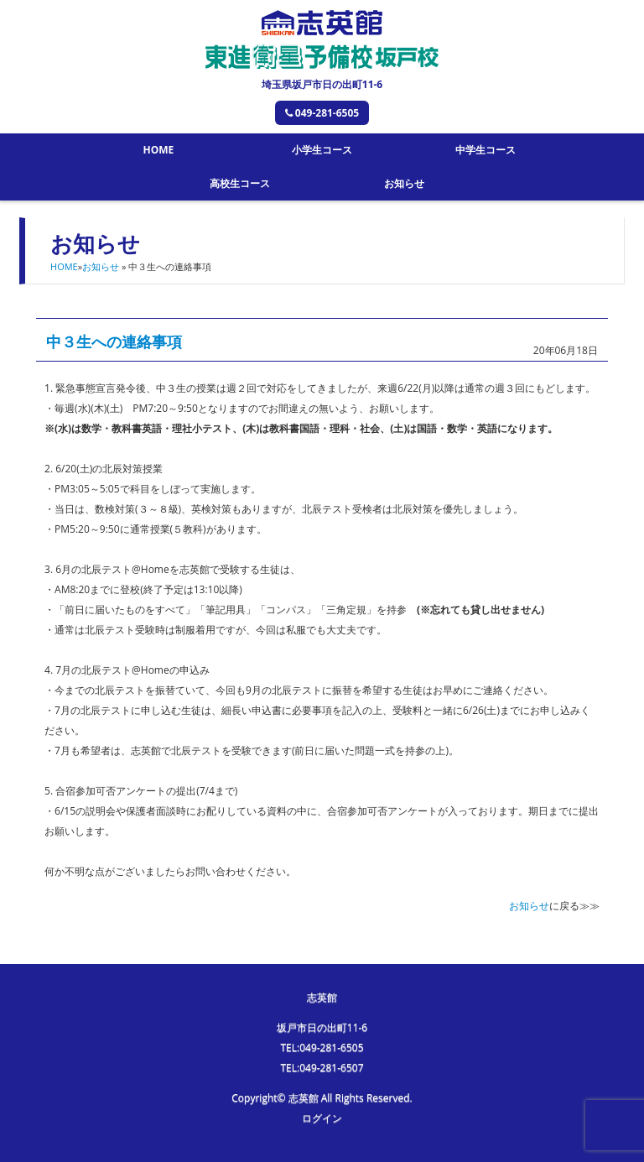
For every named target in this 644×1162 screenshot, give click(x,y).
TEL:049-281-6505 (321, 1047)
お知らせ (404, 183)
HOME (158, 150)
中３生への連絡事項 (114, 341)
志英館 (322, 997)
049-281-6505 (322, 113)
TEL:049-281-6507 (321, 1067)
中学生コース (485, 150)
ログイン (322, 1118)
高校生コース (240, 183)
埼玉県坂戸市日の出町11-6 (322, 84)
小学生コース (322, 150)
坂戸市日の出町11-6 (322, 1027)
